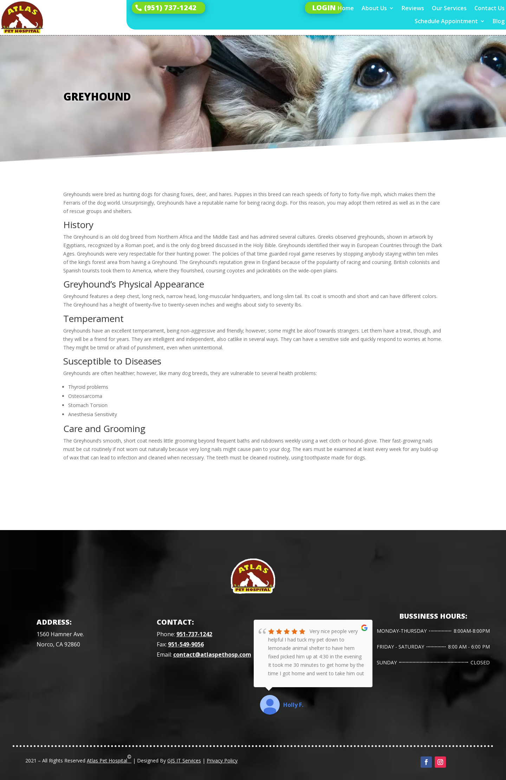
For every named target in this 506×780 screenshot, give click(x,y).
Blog (499, 21)
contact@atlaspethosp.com (212, 654)
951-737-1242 (194, 634)
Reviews (413, 8)
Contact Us (489, 8)
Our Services (449, 8)
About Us (374, 8)
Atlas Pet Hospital (109, 758)
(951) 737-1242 (170, 7)
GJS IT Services (184, 760)
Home (346, 8)
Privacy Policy (222, 760)
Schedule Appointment (446, 21)
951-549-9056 (186, 644)
